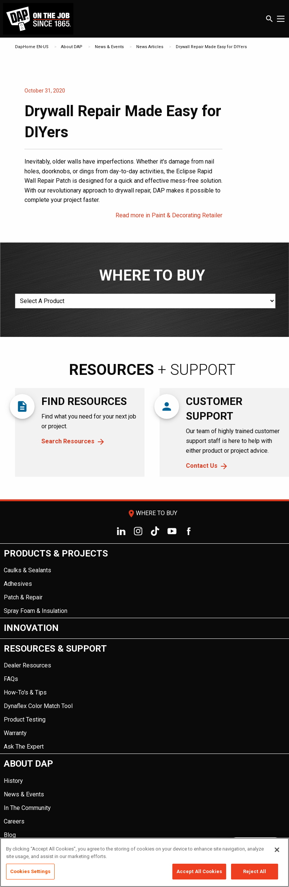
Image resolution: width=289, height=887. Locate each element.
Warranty (15, 733)
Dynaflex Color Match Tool (38, 706)
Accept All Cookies (199, 871)
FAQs (11, 678)
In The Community (27, 807)
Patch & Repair (23, 597)
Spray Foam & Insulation (35, 610)
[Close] (277, 850)
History (13, 780)
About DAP (71, 46)
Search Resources (67, 441)
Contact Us (202, 465)
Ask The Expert (24, 746)
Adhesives (18, 583)
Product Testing (25, 719)
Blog (10, 834)
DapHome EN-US (32, 46)
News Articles (149, 46)
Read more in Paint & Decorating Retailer (169, 215)
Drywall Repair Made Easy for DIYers (211, 46)
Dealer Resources (27, 665)
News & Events (109, 46)
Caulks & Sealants (27, 570)
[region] (144, 862)
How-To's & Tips (25, 692)
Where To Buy (152, 513)
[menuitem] (144, 581)
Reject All (254, 871)
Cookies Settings (30, 871)
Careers (14, 821)
